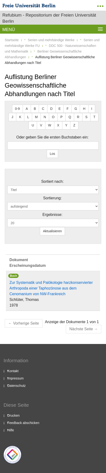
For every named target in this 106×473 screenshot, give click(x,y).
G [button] (76, 109)
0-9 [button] (17, 109)
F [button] (68, 109)
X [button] (58, 125)
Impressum (15, 378)
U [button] (33, 125)
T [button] (94, 117)
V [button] (41, 125)
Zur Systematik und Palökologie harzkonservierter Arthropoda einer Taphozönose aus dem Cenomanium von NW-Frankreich (51, 288)
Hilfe (10, 430)
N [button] (45, 117)
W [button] (49, 125)
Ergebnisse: (52, 215)
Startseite (12, 40)
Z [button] (74, 125)
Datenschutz (16, 386)
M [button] (36, 117)
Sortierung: (52, 198)
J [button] (12, 117)
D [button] (51, 109)
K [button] (20, 117)
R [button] (78, 117)
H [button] (84, 109)
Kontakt (12, 371)
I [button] (91, 109)
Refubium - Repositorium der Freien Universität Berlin (49, 18)
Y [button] (66, 125)
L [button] (28, 117)
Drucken (13, 415)
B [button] (35, 109)
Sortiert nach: (52, 181)
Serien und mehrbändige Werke (51, 40)
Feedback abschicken (23, 423)
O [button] (53, 117)
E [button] (60, 109)
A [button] (27, 109)
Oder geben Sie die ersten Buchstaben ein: (52, 137)
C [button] (43, 109)
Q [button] (69, 117)
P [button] (61, 117)
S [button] (86, 117)
